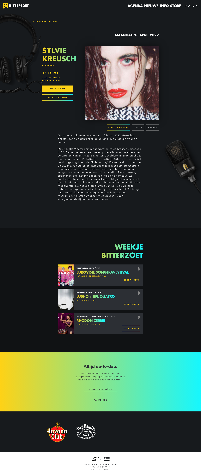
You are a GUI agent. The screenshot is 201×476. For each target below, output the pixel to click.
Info (164, 6)
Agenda (135, 6)
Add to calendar (118, 127)
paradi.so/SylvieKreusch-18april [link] (104, 195)
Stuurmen (95, 467)
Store (175, 6)
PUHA (108, 467)
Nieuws (151, 6)
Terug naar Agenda (45, 21)
